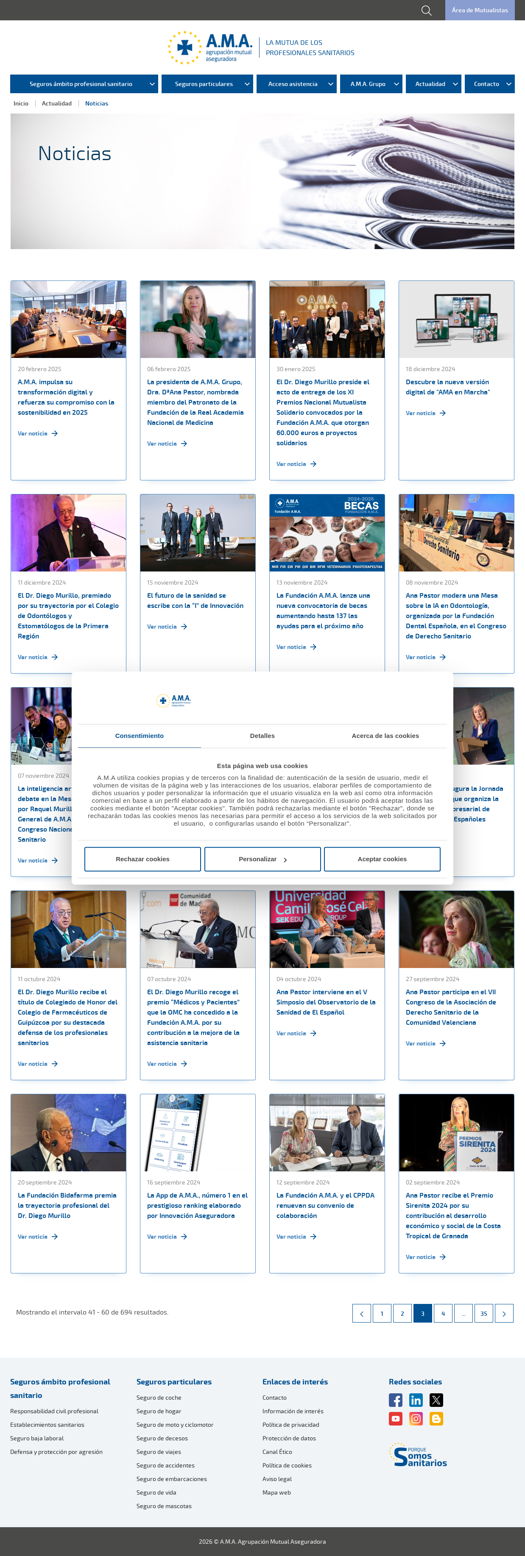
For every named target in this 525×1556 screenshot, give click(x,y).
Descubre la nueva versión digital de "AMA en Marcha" (448, 387)
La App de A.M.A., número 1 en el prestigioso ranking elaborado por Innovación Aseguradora (197, 1205)
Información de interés (293, 1411)
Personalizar (263, 859)
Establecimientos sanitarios (47, 1424)
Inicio (21, 103)
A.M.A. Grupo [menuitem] (368, 84)
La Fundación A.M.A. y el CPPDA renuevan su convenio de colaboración (325, 1205)
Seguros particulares (174, 1381)
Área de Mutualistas (480, 10)
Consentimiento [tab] (139, 735)
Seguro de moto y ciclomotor (175, 1424)
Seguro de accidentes (166, 1465)
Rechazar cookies (143, 859)
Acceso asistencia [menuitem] (293, 84)
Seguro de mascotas (164, 1506)
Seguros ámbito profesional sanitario (60, 1388)
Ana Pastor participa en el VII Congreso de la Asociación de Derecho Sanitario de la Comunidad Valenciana (451, 1007)
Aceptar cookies (382, 859)
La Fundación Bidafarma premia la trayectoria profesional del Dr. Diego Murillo (67, 1205)
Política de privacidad (290, 1424)
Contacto (274, 1397)
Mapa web (276, 1492)
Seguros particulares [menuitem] (204, 84)
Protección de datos (289, 1438)
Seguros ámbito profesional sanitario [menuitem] (81, 84)
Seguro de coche (159, 1397)
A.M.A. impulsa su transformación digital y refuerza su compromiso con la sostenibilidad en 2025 (66, 397)
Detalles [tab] (262, 735)
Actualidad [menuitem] (430, 84)
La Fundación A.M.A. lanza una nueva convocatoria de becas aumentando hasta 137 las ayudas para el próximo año (323, 610)
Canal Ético (277, 1452)
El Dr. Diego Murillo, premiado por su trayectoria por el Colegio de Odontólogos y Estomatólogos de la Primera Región (68, 616)
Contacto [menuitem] (486, 84)
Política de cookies (287, 1465)
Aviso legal (277, 1479)
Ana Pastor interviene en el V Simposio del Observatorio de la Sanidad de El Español (326, 1002)
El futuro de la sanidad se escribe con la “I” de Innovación (195, 600)
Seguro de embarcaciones (172, 1479)
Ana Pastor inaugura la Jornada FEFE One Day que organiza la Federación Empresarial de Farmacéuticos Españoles (454, 804)
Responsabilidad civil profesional (54, 1411)
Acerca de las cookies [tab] (385, 735)
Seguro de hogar (159, 1411)
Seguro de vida (156, 1492)
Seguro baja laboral (37, 1438)
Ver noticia (38, 433)
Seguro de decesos (162, 1438)
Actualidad (57, 103)
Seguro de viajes (159, 1452)
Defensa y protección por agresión (56, 1452)
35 (486, 1310)
